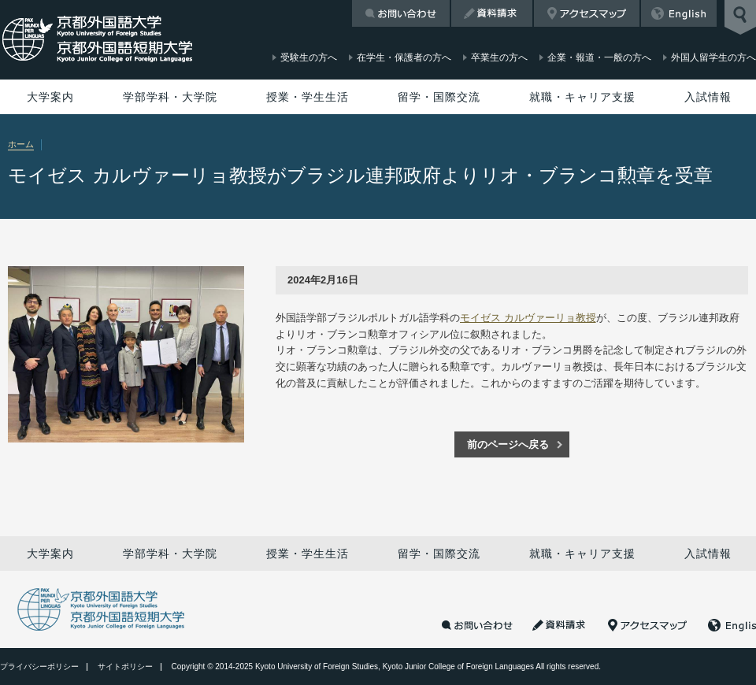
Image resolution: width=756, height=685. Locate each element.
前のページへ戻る (508, 444)
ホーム (21, 144)
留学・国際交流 (439, 97)
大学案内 (50, 97)
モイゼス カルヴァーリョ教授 (528, 318)
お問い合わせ (401, 13)
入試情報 (708, 97)
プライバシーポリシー (39, 666)
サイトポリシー (125, 666)
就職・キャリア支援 (582, 97)
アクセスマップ (586, 13)
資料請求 (491, 13)
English (679, 13)
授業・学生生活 (307, 97)
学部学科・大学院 (170, 97)
